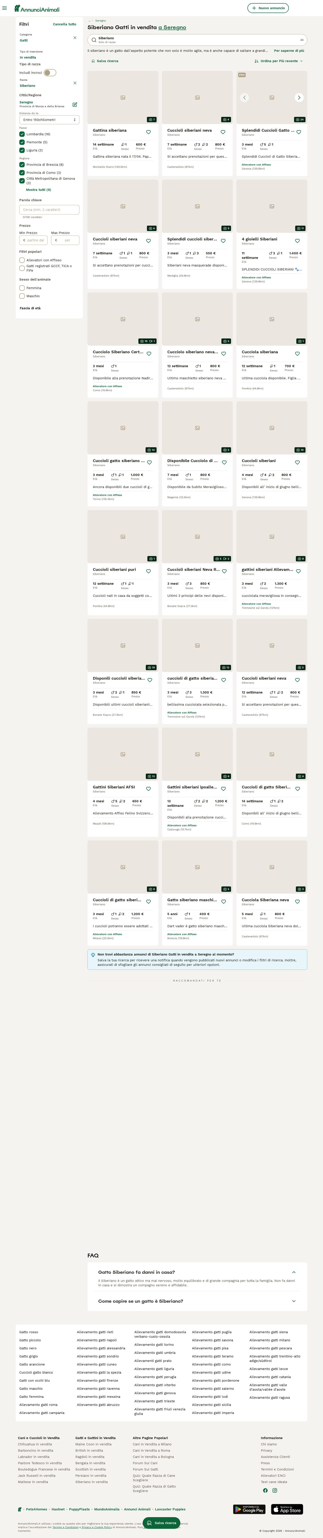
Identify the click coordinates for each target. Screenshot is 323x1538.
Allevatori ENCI (273, 1476)
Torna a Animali (34, 34)
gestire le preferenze (157, 1527)
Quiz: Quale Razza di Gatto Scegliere (154, 1488)
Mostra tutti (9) (38, 310)
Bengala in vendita (90, 1463)
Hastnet (58, 1509)
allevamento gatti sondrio (98, 1356)
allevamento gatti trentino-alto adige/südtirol (274, 1358)
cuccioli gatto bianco (36, 1372)
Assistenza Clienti (275, 1457)
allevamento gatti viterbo (155, 1385)
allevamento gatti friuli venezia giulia (159, 1411)
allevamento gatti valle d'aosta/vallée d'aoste (268, 1387)
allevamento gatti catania (270, 1377)
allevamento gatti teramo (213, 1356)
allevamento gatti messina (98, 1397)
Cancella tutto (64, 24)
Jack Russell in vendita (36, 1476)
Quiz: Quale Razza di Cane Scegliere (154, 1478)
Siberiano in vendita (91, 1482)
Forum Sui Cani (145, 1463)
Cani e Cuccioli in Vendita (39, 1438)
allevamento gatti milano (269, 1340)
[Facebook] (265, 1490)
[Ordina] (278, 61)
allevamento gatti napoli (97, 1340)
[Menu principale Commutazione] (4, 8)
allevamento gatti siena (268, 1332)
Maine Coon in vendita (93, 1444)
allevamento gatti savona (212, 1340)
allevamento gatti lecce (268, 1369)
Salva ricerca (105, 61)
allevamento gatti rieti (95, 1332)
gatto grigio (28, 1356)
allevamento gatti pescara (270, 1348)
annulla (70, 103)
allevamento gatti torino (154, 1345)
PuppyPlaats (79, 1509)
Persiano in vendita (90, 1476)
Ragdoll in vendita (89, 1457)
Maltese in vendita (33, 1482)
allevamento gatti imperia (213, 1413)
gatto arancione (32, 1364)
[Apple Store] (287, 1509)
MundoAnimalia (107, 1509)
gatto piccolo (30, 1340)
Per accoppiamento (39, 76)
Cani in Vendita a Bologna (153, 1457)
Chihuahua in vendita (35, 1444)
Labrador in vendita (33, 1457)
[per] (68, 360)
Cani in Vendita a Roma (151, 1451)
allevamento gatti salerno (213, 1389)
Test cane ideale (274, 1482)
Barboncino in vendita (35, 1451)
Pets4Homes (36, 1509)
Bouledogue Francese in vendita (44, 1469)
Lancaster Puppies (170, 1509)
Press (265, 1463)
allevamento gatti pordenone (215, 1381)
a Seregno (172, 27)
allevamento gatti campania (41, 1413)
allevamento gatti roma (38, 1405)
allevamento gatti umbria (154, 1353)
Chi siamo (269, 1444)
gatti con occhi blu (34, 1381)
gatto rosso (28, 1332)
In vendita (31, 65)
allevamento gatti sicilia (211, 1405)
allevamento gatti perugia (155, 1377)
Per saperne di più (289, 51)
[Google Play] (249, 1509)
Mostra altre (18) (62, 205)
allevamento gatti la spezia (99, 1372)
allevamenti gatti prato (153, 1361)
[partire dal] (36, 360)
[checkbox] (21, 123)
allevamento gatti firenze (97, 1381)
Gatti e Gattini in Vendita (95, 1438)
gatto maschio (31, 1389)
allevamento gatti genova (155, 1393)
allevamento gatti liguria (154, 1369)
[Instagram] (274, 1490)
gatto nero (28, 1348)
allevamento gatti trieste (154, 1401)
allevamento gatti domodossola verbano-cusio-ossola (160, 1334)
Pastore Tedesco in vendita (40, 1463)
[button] (271, 97)
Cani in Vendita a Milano (152, 1444)
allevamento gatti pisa (210, 1348)
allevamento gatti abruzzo (98, 1405)
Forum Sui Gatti (145, 1469)
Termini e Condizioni (277, 1469)
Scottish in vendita (90, 1469)
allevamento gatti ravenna (98, 1389)
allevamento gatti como (211, 1364)
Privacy (266, 1451)
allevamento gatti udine (211, 1372)
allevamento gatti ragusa (269, 1398)
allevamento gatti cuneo (97, 1364)
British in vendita (89, 1451)
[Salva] (148, 132)
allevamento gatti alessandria (101, 1348)
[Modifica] (74, 225)
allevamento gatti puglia (211, 1332)
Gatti (24, 45)
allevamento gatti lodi (210, 1397)
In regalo (57, 65)
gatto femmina (31, 1397)
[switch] (50, 93)
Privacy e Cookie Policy (96, 1527)
